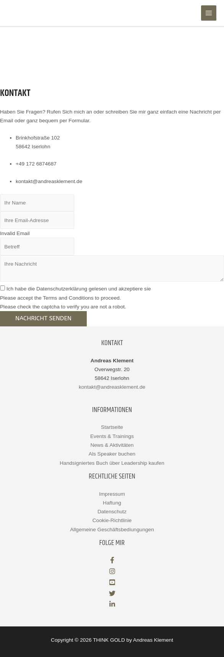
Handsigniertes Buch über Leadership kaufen (112, 463)
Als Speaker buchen (112, 454)
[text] (37, 203)
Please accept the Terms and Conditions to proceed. (60, 298)
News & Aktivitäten (111, 445)
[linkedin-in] (112, 605)
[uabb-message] (112, 268)
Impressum (112, 494)
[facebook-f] (112, 562)
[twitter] (112, 595)
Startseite (112, 427)
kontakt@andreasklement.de (112, 387)
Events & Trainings (112, 436)
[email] (37, 220)
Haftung (112, 503)
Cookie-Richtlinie (112, 520)
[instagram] (112, 573)
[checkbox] (2, 288)
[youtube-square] (112, 584)
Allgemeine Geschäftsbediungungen (112, 529)
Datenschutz (112, 511)
